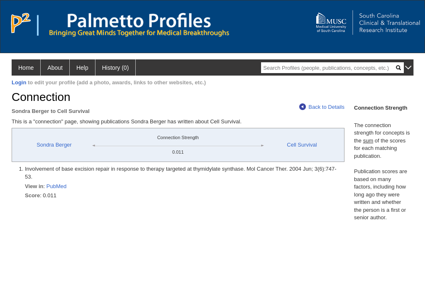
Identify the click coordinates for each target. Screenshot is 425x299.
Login (19, 82)
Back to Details (321, 107)
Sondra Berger (54, 145)
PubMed (56, 186)
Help (82, 67)
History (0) (115, 67)
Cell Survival (302, 145)
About (55, 67)
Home (26, 67)
